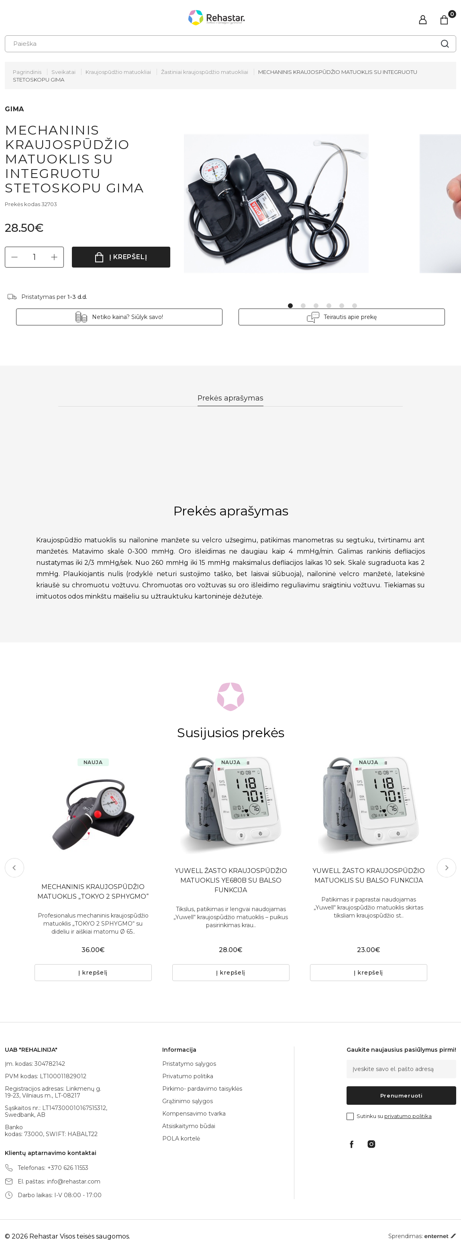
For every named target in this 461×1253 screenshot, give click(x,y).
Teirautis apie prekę (343, 317)
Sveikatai (63, 72)
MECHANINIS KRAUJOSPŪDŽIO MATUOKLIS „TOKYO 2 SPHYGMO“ (93, 891)
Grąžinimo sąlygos (187, 1101)
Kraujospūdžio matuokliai (118, 72)
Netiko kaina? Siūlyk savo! (134, 317)
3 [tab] (316, 305)
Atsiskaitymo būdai (188, 1126)
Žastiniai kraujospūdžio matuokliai (204, 72)
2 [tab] (303, 305)
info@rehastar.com (73, 1181)
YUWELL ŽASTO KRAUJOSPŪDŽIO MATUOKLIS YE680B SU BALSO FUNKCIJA (231, 880)
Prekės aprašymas (231, 398)
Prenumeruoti (401, 1095)
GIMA (14, 109)
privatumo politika (408, 1116)
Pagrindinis (27, 72)
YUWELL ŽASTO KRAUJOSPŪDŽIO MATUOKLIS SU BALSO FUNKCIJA (368, 875)
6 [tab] (354, 305)
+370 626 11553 (67, 1168)
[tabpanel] (302, 203)
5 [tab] (341, 305)
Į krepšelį (128, 257)
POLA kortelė (181, 1138)
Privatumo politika (187, 1076)
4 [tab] (328, 305)
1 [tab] (290, 305)
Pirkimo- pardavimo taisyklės (202, 1088)
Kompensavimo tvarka (194, 1113)
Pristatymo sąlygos (189, 1063)
